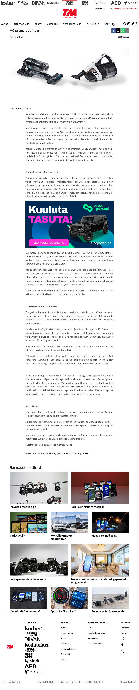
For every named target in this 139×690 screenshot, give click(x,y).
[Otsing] (125, 24)
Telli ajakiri (100, 8)
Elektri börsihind (95, 643)
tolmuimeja (51, 453)
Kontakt (124, 633)
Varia (107, 24)
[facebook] (113, 30)
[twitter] (118, 30)
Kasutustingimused (96, 633)
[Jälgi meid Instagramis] (129, 24)
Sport (38, 24)
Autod (4, 24)
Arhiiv (90, 627)
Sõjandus (52, 24)
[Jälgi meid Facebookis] (133, 24)
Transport (93, 24)
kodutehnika (64, 453)
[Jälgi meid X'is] (137, 24)
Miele (85, 453)
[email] (127, 30)
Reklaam (125, 627)
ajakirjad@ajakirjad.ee (69, 682)
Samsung (76, 453)
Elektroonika (21, 24)
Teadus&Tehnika (72, 24)
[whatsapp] (122, 30)
